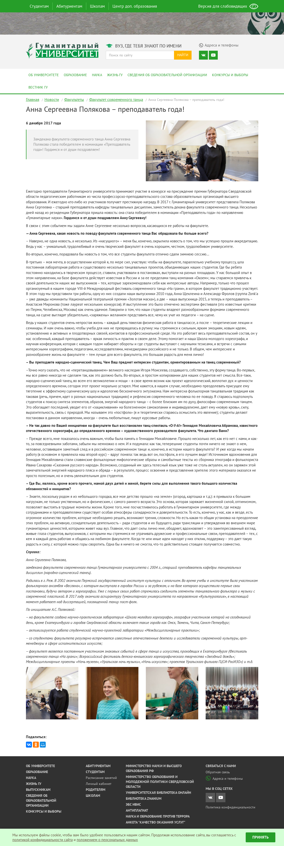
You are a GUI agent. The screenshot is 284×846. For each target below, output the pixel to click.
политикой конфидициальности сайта (42, 839)
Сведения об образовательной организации (167, 75)
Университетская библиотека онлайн (158, 792)
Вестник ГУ (38, 87)
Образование (75, 75)
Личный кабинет (98, 783)
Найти (182, 55)
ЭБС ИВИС (133, 804)
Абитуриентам (69, 6)
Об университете (43, 75)
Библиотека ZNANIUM (143, 798)
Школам (97, 6)
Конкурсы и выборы (230, 75)
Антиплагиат (137, 810)
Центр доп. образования (134, 6)
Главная (32, 99)
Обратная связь (218, 772)
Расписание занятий (101, 778)
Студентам (39, 6)
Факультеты (74, 99)
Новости (51, 99)
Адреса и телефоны (224, 778)
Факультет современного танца (116, 99)
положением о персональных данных (107, 839)
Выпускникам (38, 789)
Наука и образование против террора (158, 816)
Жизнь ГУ (115, 75)
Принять (260, 837)
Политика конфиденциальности (230, 807)
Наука (97, 75)
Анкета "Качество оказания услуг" (155, 822)
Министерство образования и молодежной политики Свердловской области (160, 782)
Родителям (95, 789)
